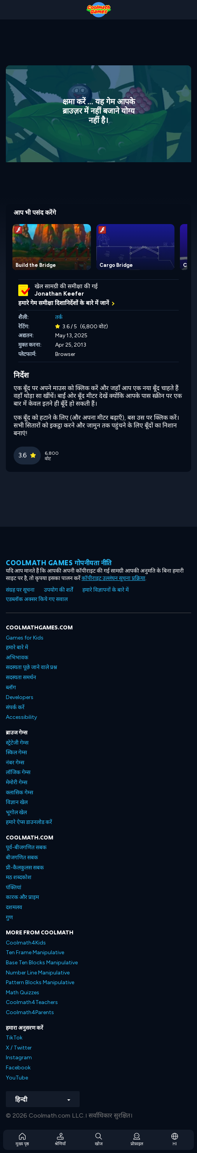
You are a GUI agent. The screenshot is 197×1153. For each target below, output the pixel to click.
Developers (19, 697)
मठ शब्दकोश (18, 877)
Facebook (18, 1067)
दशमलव (14, 907)
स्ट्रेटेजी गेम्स (17, 742)
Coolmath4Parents (30, 1012)
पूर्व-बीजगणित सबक (26, 847)
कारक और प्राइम (22, 897)
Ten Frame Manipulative (35, 952)
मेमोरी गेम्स (16, 782)
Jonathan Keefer (59, 293)
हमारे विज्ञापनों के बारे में (105, 590)
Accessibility (21, 717)
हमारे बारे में (17, 647)
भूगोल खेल (16, 812)
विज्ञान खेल (17, 802)
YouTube (17, 1077)
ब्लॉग (11, 687)
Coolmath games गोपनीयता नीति (59, 562)
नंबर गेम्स (15, 762)
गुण (9, 917)
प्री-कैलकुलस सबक (25, 867)
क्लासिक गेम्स (19, 792)
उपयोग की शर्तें (58, 590)
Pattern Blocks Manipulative (40, 982)
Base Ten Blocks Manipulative (42, 962)
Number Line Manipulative (38, 972)
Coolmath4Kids (26, 942)
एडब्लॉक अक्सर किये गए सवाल (37, 599)
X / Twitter (19, 1047)
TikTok (14, 1037)
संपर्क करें (15, 707)
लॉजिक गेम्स (18, 772)
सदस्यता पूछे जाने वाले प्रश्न (31, 667)
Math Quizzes (22, 992)
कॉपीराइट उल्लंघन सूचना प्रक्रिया (113, 578)
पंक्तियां (13, 887)
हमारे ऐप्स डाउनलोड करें (29, 822)
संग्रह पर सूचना (20, 590)
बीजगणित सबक (22, 857)
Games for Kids (25, 637)
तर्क (59, 317)
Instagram (19, 1057)
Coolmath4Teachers (32, 1002)
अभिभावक (17, 657)
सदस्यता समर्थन (21, 677)
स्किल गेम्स (16, 752)
